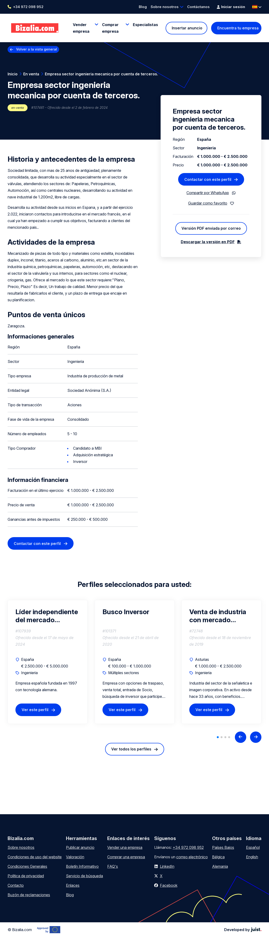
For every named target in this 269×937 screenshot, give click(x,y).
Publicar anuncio (80, 847)
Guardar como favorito (207, 203)
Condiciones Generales (27, 866)
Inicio (13, 74)
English (252, 857)
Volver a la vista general (36, 49)
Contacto (16, 885)
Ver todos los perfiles (131, 749)
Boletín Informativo (82, 866)
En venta (31, 74)
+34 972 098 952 (28, 7)
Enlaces (72, 885)
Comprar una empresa (126, 857)
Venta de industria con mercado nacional (217, 616)
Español (253, 847)
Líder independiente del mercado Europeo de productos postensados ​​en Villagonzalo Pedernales (46, 616)
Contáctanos (198, 7)
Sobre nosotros (165, 7)
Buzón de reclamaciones (29, 894)
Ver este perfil (35, 709)
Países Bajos (223, 847)
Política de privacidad (26, 875)
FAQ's (112, 866)
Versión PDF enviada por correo (211, 228)
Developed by (242, 929)
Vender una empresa (124, 847)
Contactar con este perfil (37, 543)
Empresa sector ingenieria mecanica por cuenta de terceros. (101, 74)
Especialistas (145, 24)
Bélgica (218, 857)
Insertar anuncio (187, 28)
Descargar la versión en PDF (208, 241)
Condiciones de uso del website (35, 857)
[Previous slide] (240, 737)
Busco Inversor (125, 612)
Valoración (75, 857)
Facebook (168, 885)
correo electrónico (192, 857)
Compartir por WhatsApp (207, 192)
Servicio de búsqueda (84, 875)
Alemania (220, 866)
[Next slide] (255, 737)
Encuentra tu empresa (238, 28)
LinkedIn (167, 866)
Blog (143, 7)
